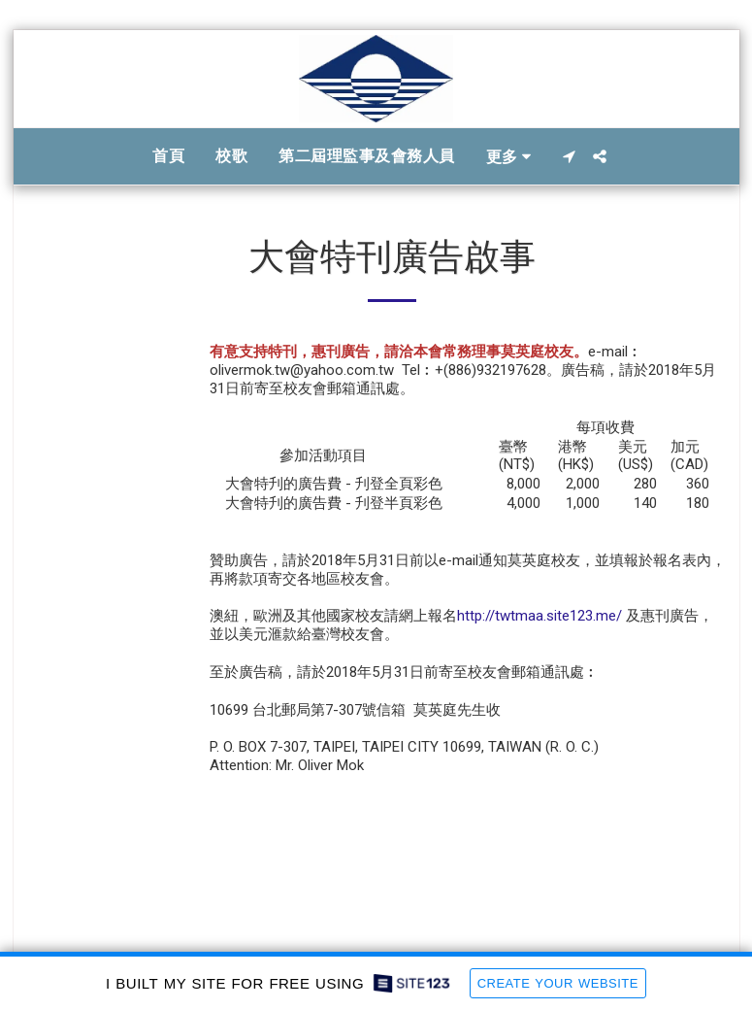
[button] (568, 156)
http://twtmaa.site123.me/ (539, 615)
